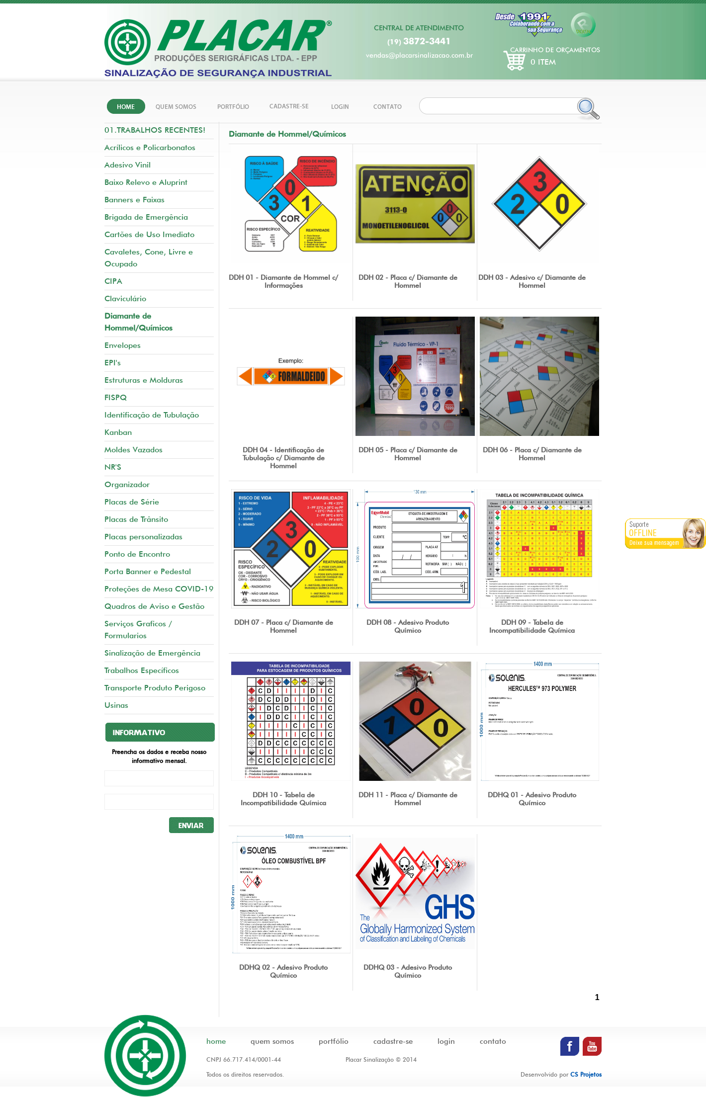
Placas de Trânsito (136, 519)
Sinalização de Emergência (152, 653)
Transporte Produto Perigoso (154, 687)
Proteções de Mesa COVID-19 (159, 588)
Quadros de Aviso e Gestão (154, 606)
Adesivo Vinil (127, 164)
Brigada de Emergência (146, 217)
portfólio (334, 1041)
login (446, 1041)
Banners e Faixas (134, 199)
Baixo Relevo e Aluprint (145, 182)
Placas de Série (131, 501)
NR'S (112, 467)
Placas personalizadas (143, 536)
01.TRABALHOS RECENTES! (154, 130)
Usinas (116, 705)
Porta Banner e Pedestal (147, 571)
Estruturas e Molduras (143, 380)
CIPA (113, 281)
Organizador (127, 484)
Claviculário (125, 298)
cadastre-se (393, 1041)
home (216, 1041)
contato (493, 1041)
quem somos (272, 1041)
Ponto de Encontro (137, 554)
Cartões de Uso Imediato (149, 234)
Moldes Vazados (133, 449)
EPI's (112, 362)
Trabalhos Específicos (141, 670)
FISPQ (115, 397)
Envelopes (122, 345)
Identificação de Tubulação (151, 415)
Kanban (118, 432)
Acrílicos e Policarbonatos (149, 147)
